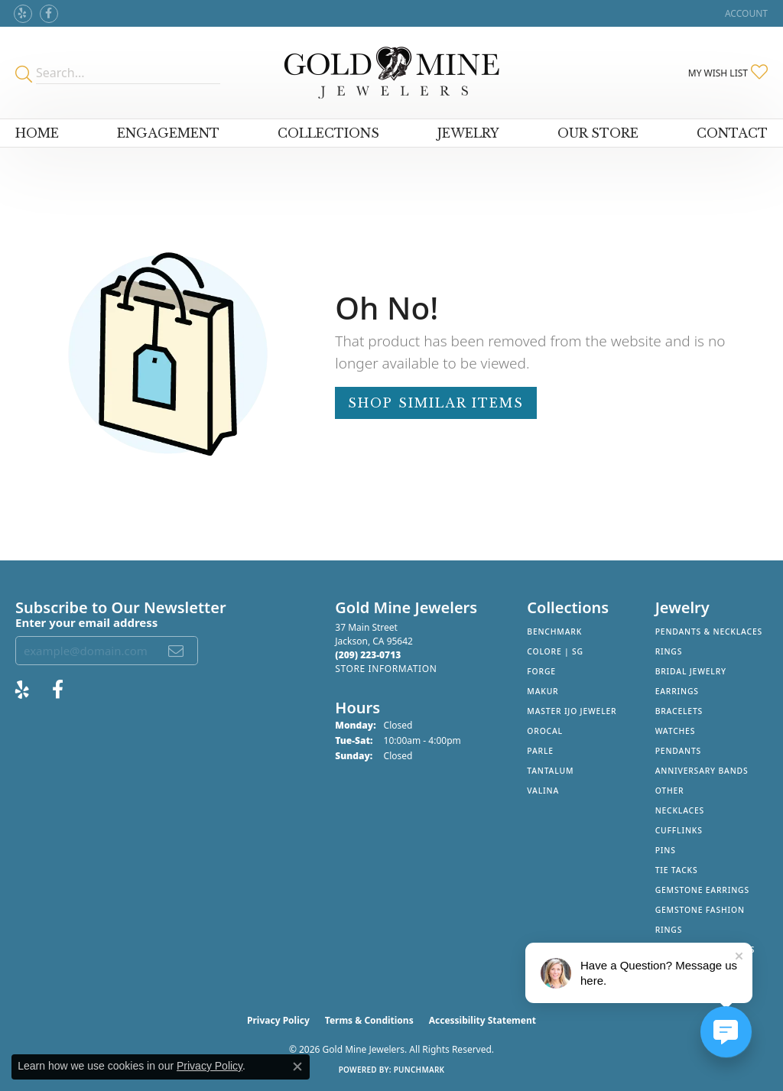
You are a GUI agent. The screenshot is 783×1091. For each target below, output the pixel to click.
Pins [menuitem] (665, 850)
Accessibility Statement (482, 1020)
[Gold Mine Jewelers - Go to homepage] (392, 73)
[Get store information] (386, 668)
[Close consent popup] (297, 1066)
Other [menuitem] (669, 790)
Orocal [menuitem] (545, 731)
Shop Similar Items (436, 403)
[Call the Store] (368, 654)
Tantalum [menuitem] (550, 770)
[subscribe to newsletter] (176, 650)
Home (37, 133)
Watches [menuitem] (675, 731)
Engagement (168, 133)
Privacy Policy (278, 1020)
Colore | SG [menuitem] (555, 651)
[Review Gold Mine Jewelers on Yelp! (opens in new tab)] (23, 14)
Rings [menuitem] (669, 651)
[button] (745, 13)
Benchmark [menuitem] (554, 631)
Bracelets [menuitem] (679, 711)
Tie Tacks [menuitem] (676, 870)
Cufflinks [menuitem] (679, 830)
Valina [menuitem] (543, 790)
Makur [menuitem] (542, 691)
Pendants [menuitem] (678, 750)
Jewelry (468, 133)
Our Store (597, 133)
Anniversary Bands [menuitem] (702, 770)
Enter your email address (86, 622)
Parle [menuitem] (540, 750)
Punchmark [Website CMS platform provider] (419, 1069)
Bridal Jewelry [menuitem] (690, 671)
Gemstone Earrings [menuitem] (702, 890)
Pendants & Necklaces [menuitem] (708, 631)
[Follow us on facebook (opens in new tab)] (49, 14)
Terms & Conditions (369, 1020)
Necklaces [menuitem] (679, 810)
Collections (328, 133)
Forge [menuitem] (541, 671)
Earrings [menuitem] (677, 691)
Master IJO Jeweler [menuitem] (571, 711)
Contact (732, 133)
